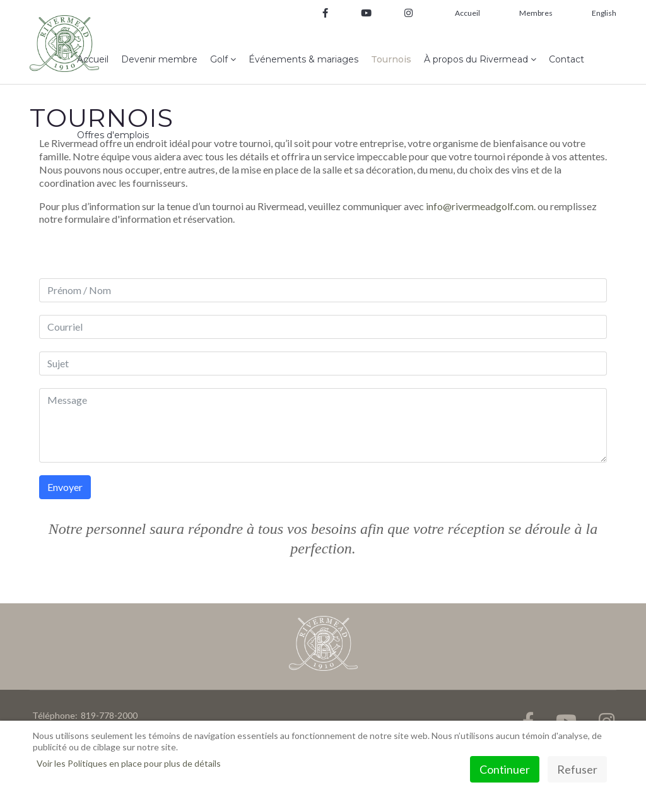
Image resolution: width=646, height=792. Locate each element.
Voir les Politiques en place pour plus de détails (129, 763)
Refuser (577, 769)
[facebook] (325, 13)
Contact (566, 59)
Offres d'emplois (113, 135)
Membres (536, 13)
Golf (219, 59)
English (604, 13)
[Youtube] (366, 13)
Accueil (467, 13)
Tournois (391, 59)
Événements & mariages (303, 59)
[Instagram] (404, 13)
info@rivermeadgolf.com (480, 206)
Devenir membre (159, 59)
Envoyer (65, 487)
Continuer (504, 769)
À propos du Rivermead (476, 59)
